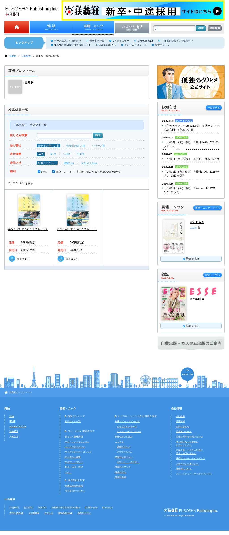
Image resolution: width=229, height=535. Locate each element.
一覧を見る (214, 107)
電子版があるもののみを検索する (101, 172)
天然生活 (13, 436)
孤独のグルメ (123, 446)
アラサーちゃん (124, 452)
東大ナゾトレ (162, 45)
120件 (66, 154)
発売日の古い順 (75, 145)
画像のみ (69, 162)
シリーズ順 (98, 145)
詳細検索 (26, 56)
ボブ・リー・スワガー (128, 462)
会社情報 (176, 408)
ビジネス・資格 (73, 457)
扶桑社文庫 (120, 472)
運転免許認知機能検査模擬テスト (72, 45)
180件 (80, 154)
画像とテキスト (47, 162)
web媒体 (9, 499)
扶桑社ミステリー (124, 457)
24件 (40, 154)
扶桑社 (12, 56)
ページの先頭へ (187, 375)
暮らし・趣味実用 (74, 436)
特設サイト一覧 (73, 421)
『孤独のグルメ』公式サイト (178, 40)
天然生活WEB (16, 513)
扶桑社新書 (120, 477)
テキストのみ (89, 162)
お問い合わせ (182, 426)
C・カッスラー (120, 40)
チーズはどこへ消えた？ (67, 40)
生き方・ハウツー (74, 462)
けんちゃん (197, 222)
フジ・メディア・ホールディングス (194, 473)
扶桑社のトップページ (20, 392)
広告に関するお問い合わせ (189, 436)
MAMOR (13, 431)
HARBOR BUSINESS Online (65, 507)
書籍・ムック (64, 172)
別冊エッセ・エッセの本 (127, 421)
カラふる (48, 513)
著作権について (184, 468)
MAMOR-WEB (145, 40)
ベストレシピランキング (129, 431)
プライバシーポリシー (187, 463)
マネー (68, 472)
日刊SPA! (14, 507)
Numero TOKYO (17, 426)
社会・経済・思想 (74, 467)
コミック (119, 442)
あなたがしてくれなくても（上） (77, 229)
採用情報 (180, 421)
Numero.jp (107, 507)
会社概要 (180, 416)
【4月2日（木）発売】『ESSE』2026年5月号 (191, 159)
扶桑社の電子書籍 (74, 485)
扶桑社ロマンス (123, 467)
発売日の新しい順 (48, 145)
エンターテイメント (75, 446)
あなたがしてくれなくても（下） (28, 229)
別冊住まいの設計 (124, 436)
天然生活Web (96, 40)
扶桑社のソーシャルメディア (190, 458)
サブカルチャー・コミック (78, 452)
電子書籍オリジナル (75, 490)
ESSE (12, 421)
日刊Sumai (33, 513)
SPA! (11, 416)
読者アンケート (184, 431)
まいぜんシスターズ (136, 45)
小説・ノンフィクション (77, 442)
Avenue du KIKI (107, 45)
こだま (194, 227)
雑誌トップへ (212, 275)
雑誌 (44, 172)
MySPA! (42, 507)
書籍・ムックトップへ (207, 207)
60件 (53, 154)
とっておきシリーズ (127, 426)
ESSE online (91, 507)
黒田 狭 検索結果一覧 (47, 56)
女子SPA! (28, 507)
